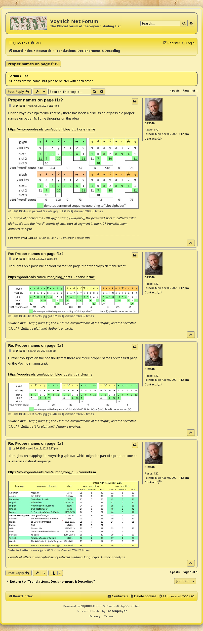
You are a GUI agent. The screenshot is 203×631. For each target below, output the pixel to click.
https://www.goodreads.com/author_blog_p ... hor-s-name (51, 129)
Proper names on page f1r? (33, 63)
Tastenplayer (116, 611)
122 (156, 130)
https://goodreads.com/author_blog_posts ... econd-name (51, 277)
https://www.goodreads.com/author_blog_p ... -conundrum (52, 472)
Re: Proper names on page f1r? (36, 254)
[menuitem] (35, 43)
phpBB (85, 606)
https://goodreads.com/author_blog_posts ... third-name (50, 374)
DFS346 (150, 123)
